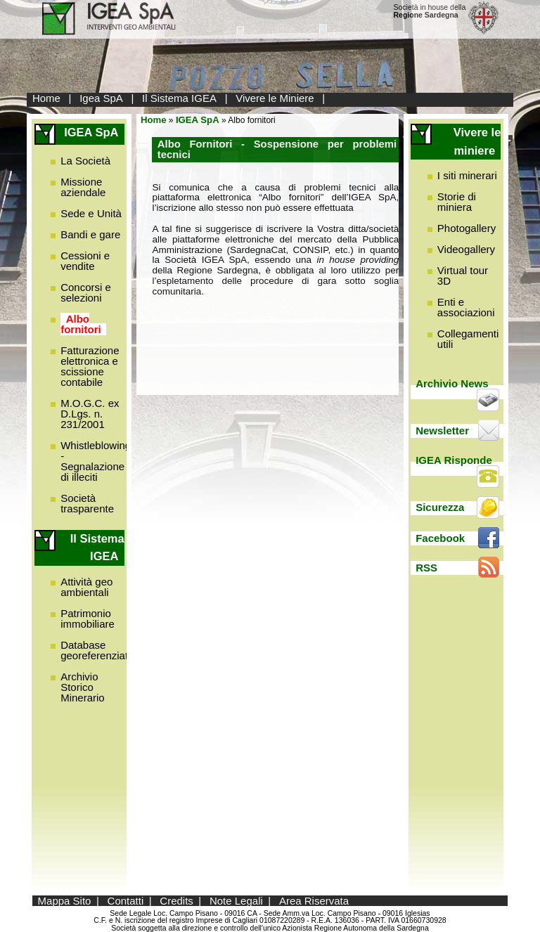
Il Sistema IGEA (179, 98)
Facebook (440, 538)
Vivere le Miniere (275, 98)
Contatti (126, 901)
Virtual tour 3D (462, 275)
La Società (85, 161)
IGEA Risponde (454, 460)
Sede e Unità (91, 213)
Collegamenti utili (468, 339)
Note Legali (236, 901)
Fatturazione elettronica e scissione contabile (89, 366)
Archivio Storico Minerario (82, 687)
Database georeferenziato (97, 650)
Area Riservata (314, 901)
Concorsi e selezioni (85, 292)
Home (46, 98)
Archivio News (452, 383)
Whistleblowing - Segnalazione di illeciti (95, 461)
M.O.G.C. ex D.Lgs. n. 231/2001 (89, 413)
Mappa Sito (64, 901)
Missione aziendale (82, 187)
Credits (176, 901)
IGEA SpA (197, 120)
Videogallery (466, 249)
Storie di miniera (456, 201)
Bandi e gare (90, 234)
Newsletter (442, 430)
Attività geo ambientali (86, 587)
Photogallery (466, 228)
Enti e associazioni (466, 307)
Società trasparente (87, 503)
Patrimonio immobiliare (87, 618)
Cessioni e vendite (85, 261)
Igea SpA (101, 98)
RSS (426, 568)
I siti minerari (467, 175)
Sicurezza (440, 507)
